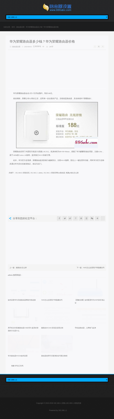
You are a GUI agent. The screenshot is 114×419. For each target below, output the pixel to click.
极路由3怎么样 (21, 268)
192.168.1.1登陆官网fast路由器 (54, 173)
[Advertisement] (57, 69)
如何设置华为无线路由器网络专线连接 (22, 300)
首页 (13, 27)
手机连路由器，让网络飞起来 (85, 328)
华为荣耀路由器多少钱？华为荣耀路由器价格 (42, 41)
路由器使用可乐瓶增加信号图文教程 (54, 356)
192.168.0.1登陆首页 (22, 173)
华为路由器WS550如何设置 (18, 356)
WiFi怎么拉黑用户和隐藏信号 (93, 268)
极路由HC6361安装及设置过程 (52, 328)
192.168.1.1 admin (36, 173)
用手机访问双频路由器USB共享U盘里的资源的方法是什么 (23, 329)
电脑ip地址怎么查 (72, 173)
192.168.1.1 (62, 410)
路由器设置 (20, 27)
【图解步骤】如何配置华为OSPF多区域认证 (90, 301)
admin (10, 275)
